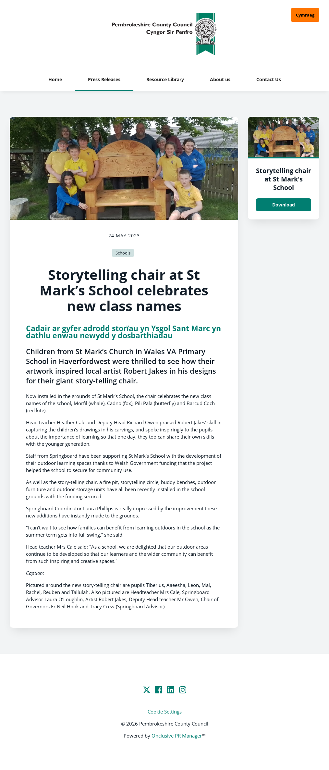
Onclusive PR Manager (177, 735)
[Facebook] (158, 689)
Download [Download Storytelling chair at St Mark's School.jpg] (283, 205)
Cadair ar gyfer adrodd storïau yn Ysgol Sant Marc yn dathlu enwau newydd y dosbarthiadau (123, 332)
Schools (123, 253)
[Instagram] (182, 689)
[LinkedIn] (170, 689)
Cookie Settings (165, 711)
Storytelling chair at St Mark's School (283, 179)
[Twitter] (146, 689)
